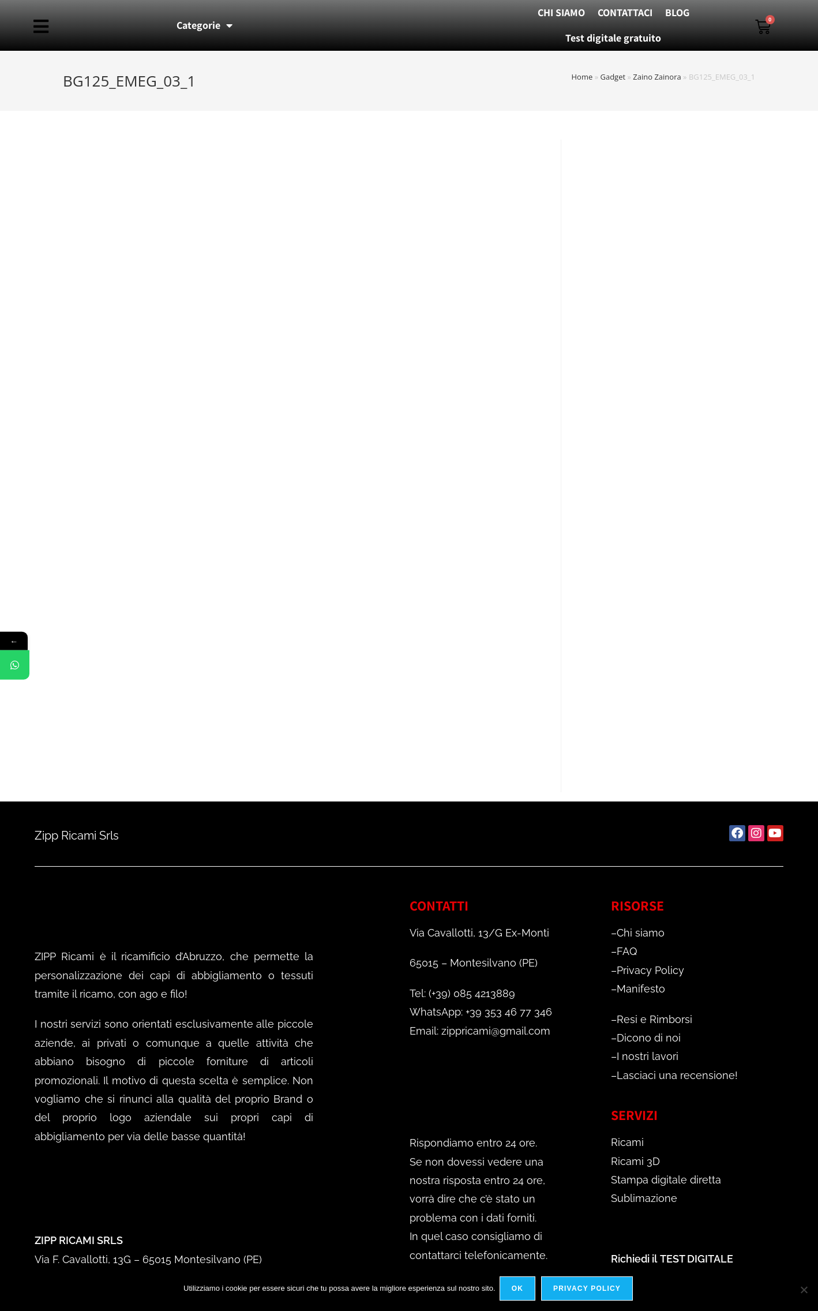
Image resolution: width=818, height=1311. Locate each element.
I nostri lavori (647, 1056)
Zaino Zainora (657, 77)
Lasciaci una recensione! (677, 1075)
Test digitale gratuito (613, 37)
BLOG (677, 12)
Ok (519, 1290)
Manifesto (641, 989)
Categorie (204, 25)
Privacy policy (588, 1290)
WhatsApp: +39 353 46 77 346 (481, 1012)
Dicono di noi (649, 1038)
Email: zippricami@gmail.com (480, 1031)
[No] (803, 1290)
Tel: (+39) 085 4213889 (462, 993)
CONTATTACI (625, 12)
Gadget (612, 77)
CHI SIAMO (561, 12)
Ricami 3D (635, 1161)
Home (582, 77)
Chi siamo (641, 933)
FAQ (627, 951)
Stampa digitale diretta (666, 1180)
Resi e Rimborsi (654, 1019)
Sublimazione (644, 1198)
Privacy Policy (650, 970)
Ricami (627, 1142)
